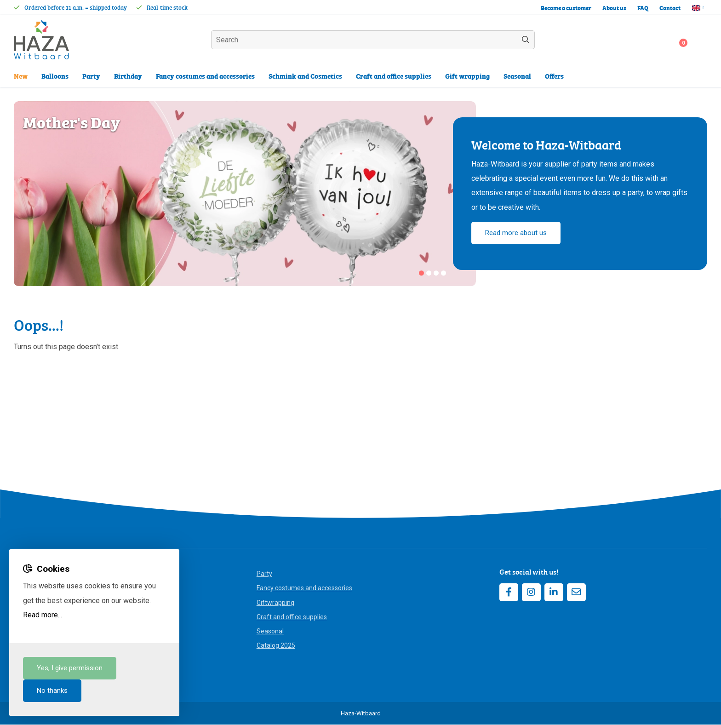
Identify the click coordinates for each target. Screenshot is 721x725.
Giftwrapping (275, 602)
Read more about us (516, 233)
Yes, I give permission (70, 668)
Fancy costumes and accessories (304, 588)
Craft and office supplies (292, 617)
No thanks (52, 690)
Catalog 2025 (276, 646)
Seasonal (270, 631)
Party (264, 574)
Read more (40, 614)
